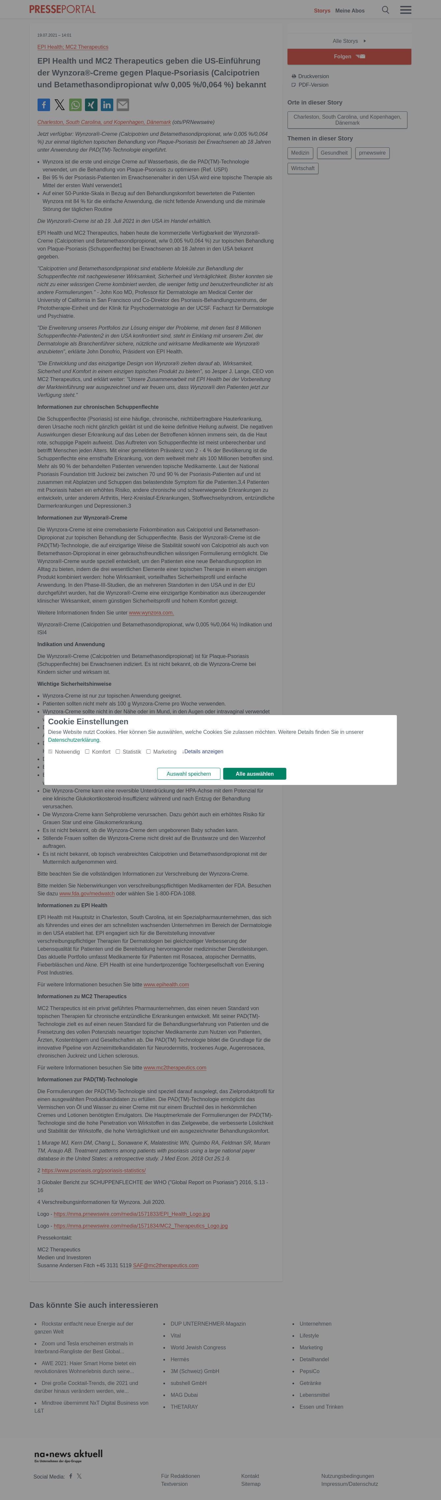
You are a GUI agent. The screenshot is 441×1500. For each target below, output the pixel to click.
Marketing (165, 751)
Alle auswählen (255, 774)
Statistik (132, 751)
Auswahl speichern (189, 774)
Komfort (101, 751)
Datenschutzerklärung (73, 739)
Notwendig (67, 751)
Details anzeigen (203, 751)
